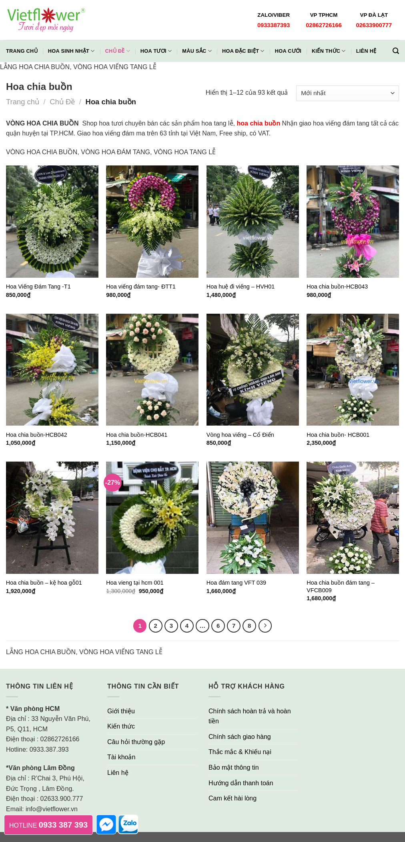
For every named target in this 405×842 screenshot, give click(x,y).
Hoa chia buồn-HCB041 (136, 435)
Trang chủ (22, 51)
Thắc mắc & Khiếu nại (240, 751)
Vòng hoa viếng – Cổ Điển (240, 435)
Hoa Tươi (156, 51)
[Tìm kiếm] (396, 51)
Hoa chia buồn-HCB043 (337, 286)
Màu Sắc (197, 51)
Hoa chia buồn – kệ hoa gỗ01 (44, 582)
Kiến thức (329, 51)
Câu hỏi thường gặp (136, 741)
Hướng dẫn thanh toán (241, 783)
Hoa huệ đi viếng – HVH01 (241, 286)
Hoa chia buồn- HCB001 (338, 435)
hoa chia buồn (259, 123)
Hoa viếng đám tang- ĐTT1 (141, 286)
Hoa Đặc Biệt (243, 51)
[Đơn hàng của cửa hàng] (347, 93)
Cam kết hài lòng (233, 798)
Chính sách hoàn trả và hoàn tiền (250, 716)
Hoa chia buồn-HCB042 (36, 435)
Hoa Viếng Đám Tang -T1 (38, 286)
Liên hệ (366, 51)
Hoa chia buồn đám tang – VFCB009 (341, 586)
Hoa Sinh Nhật (71, 51)
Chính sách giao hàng (240, 736)
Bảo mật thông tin (234, 767)
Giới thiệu (121, 711)
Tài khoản (121, 757)
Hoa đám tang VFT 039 (236, 582)
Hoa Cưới (288, 51)
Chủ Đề (62, 102)
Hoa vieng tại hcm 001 (134, 582)
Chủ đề (117, 51)
